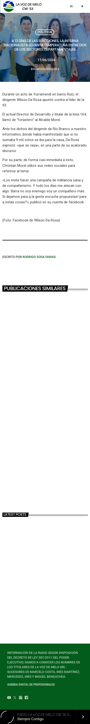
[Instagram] (21, 698)
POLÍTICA (44, 32)
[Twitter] (15, 698)
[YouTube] (9, 698)
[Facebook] (26, 698)
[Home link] (23, 6)
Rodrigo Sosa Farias (39, 257)
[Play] (82, 6)
